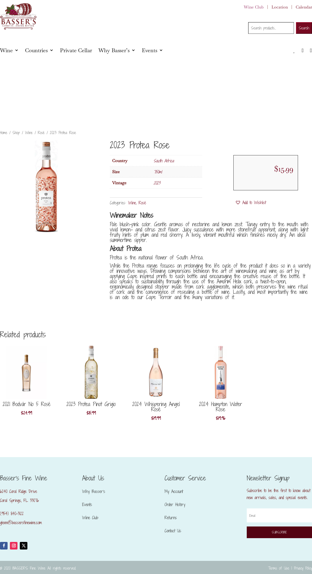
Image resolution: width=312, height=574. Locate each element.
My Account (174, 491)
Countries (36, 50)
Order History (175, 504)
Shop (16, 133)
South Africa (164, 161)
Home (3, 133)
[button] (250, 202)
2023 (157, 183)
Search (304, 28)
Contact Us (173, 531)
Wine (6, 50)
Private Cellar (76, 50)
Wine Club (254, 7)
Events (149, 50)
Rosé (41, 133)
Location (280, 7)
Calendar (304, 7)
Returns (171, 518)
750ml (158, 172)
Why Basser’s (114, 50)
